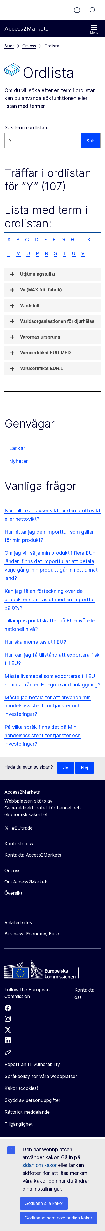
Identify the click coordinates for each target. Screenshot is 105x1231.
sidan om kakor (39, 1165)
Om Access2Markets (26, 882)
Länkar (17, 448)
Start (9, 46)
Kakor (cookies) (21, 1088)
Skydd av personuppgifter (32, 1100)
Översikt (13, 893)
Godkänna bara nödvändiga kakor (58, 1218)
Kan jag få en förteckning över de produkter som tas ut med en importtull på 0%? (49, 599)
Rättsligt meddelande (27, 1112)
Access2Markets (22, 792)
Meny (94, 30)
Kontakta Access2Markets (32, 855)
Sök (92, 10)
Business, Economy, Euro (31, 934)
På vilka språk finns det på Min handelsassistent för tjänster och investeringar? (42, 735)
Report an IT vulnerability (32, 1064)
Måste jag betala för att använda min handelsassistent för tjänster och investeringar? (47, 706)
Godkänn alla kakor (44, 1203)
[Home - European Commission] (45, 971)
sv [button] (77, 10)
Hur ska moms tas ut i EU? (35, 642)
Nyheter (18, 461)
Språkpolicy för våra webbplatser (40, 1076)
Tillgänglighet (18, 1124)
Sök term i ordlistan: (26, 127)
